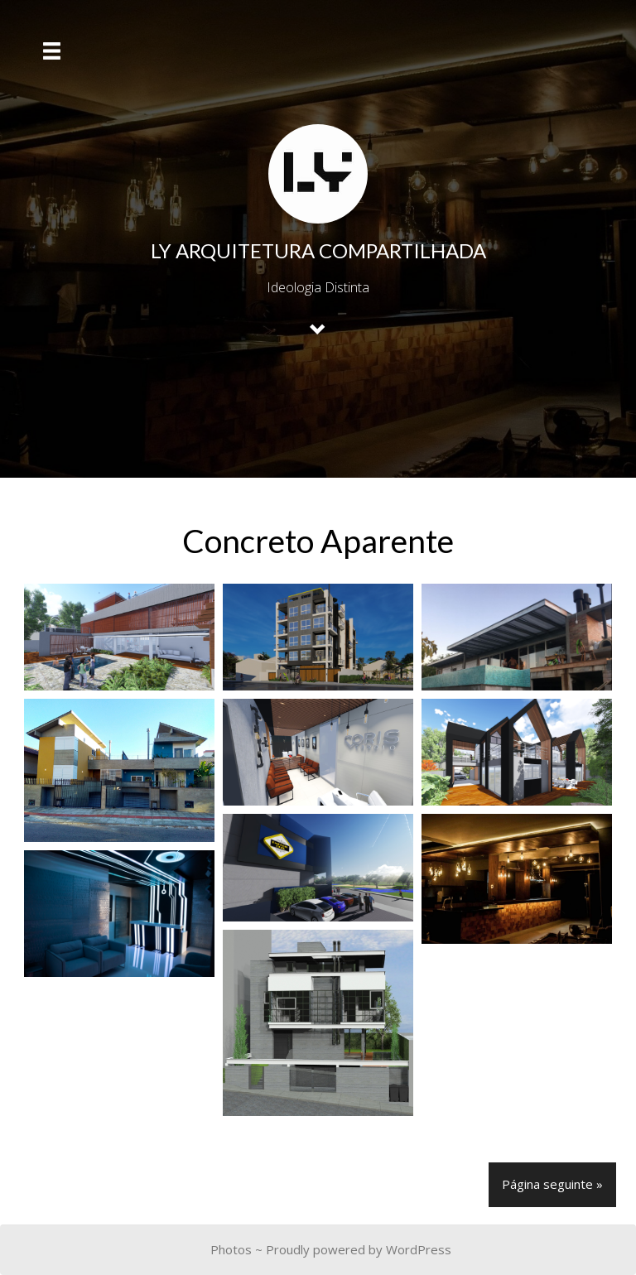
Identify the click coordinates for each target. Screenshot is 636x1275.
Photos (231, 1249)
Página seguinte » (552, 1184)
